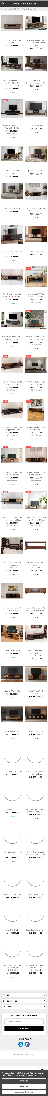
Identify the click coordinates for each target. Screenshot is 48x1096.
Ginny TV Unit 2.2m (12, 955)
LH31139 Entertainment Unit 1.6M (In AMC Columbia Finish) (12, 82)
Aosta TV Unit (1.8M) (35, 915)
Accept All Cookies (24, 1092)
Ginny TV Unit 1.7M (12, 746)
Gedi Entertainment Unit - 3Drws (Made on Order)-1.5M (12, 572)
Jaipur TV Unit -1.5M (12, 658)
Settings (24, 1080)
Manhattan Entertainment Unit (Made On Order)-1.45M (35, 997)
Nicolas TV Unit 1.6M (12, 703)
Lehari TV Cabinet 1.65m (12, 915)
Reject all (24, 1086)
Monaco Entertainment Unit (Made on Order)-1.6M (12, 997)
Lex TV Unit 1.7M (12, 829)
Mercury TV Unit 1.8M (36, 126)
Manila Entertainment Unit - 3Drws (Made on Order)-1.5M (35, 572)
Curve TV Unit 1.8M (36, 256)
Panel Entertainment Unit (35, 955)
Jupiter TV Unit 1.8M (35, 171)
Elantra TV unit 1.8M (12, 213)
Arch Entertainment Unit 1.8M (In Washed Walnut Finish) (36, 42)
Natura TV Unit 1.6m (35, 746)
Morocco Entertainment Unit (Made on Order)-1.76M (36, 660)
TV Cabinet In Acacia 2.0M (12, 786)
